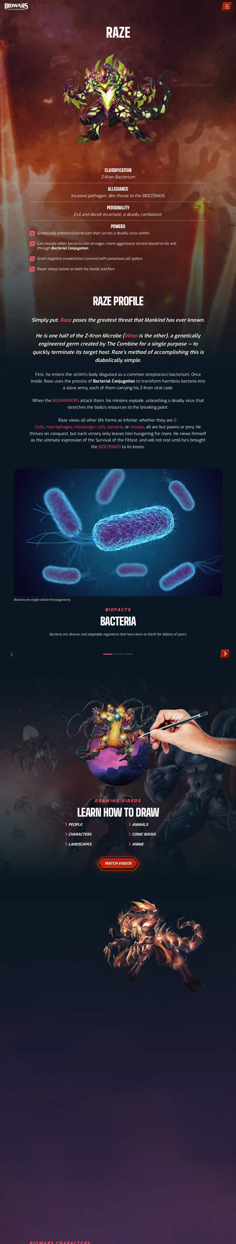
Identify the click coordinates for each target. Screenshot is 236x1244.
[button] (225, 654)
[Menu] (226, 6)
